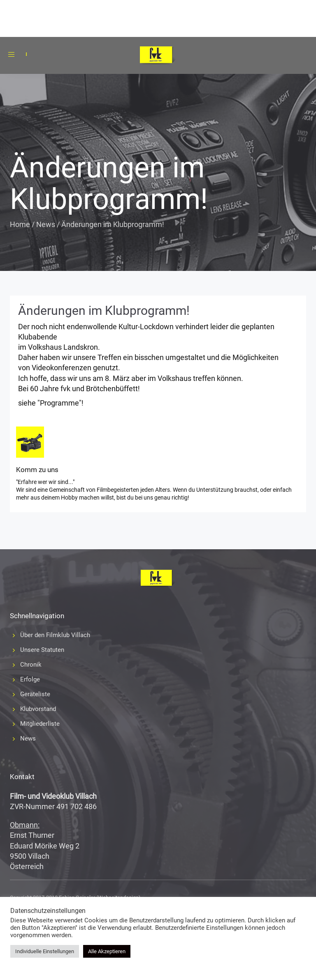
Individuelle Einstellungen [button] (44, 951)
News (45, 224)
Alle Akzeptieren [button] (106, 951)
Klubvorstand (38, 709)
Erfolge (30, 679)
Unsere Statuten (42, 650)
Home (20, 224)
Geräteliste (35, 694)
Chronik (31, 664)
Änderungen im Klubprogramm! (104, 310)
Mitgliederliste (40, 723)
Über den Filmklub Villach (55, 635)
